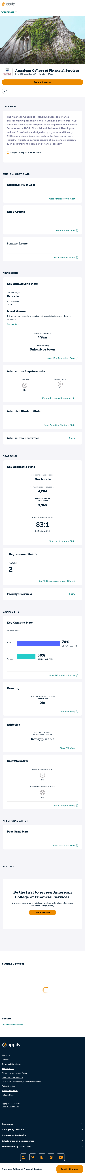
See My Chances (69, 1169)
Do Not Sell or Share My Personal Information (21, 1082)
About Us (6, 1055)
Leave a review (42, 912)
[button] (5, 91)
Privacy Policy (8, 1068)
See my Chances (42, 82)
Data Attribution (8, 1086)
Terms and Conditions (11, 1064)
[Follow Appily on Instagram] (23, 1157)
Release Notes (8, 1095)
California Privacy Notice (12, 1077)
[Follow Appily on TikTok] (51, 1157)
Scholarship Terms (10, 1090)
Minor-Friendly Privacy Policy (14, 1073)
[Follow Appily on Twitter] (32, 1157)
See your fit (12, 324)
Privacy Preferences (10, 1106)
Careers (5, 1060)
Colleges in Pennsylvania (12, 1024)
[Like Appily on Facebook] (42, 1157)
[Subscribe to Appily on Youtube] (61, 1157)
